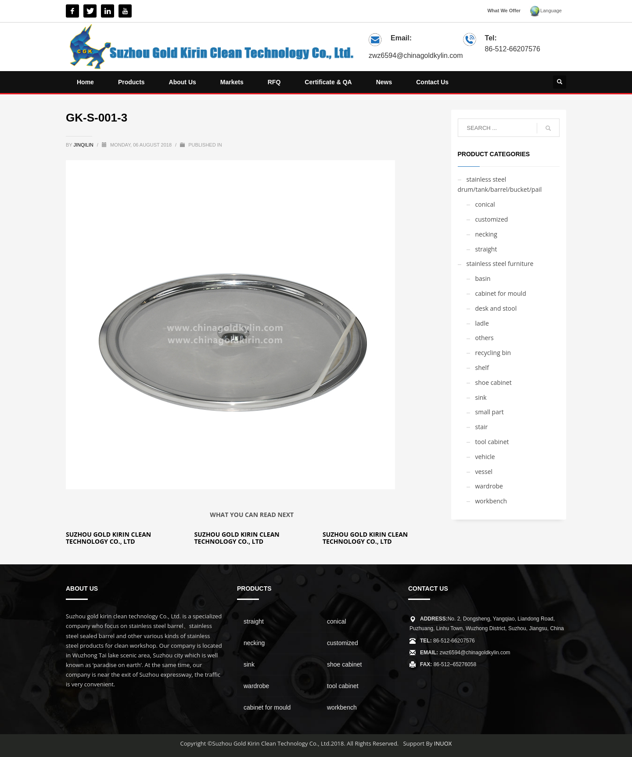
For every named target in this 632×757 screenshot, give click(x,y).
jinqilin (84, 144)
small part (489, 412)
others (484, 338)
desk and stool (496, 308)
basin (483, 278)
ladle (482, 323)
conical (485, 204)
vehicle (485, 456)
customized (491, 219)
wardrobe (489, 486)
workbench (491, 501)
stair (481, 427)
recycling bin (493, 352)
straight (486, 249)
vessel (484, 471)
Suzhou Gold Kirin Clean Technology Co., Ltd (108, 537)
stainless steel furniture (500, 263)
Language (545, 11)
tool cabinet (492, 442)
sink (481, 397)
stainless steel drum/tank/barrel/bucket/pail (500, 184)
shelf (482, 367)
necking (486, 234)
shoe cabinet (493, 382)
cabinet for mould (500, 293)
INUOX (443, 743)
